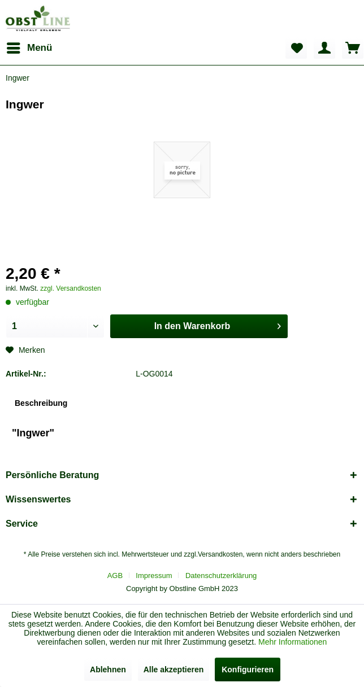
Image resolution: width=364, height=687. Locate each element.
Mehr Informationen (292, 641)
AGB (115, 575)
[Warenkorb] (352, 48)
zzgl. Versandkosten (70, 288)
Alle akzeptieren (174, 669)
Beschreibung (41, 403)
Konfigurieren (248, 669)
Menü (29, 46)
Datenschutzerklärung (221, 575)
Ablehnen (108, 669)
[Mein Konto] (324, 48)
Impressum (154, 575)
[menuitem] (29, 48)
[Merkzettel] (296, 48)
